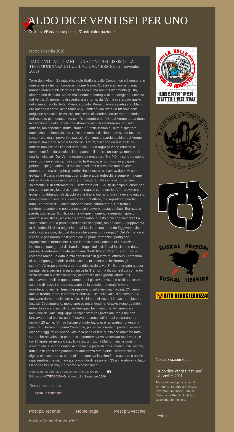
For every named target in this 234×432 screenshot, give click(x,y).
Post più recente (44, 411)
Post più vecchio (130, 411)
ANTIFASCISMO (54, 376)
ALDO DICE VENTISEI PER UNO (108, 20)
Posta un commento (48, 393)
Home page (87, 411)
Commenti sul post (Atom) (60, 420)
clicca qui (188, 382)
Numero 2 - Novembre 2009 (86, 376)
